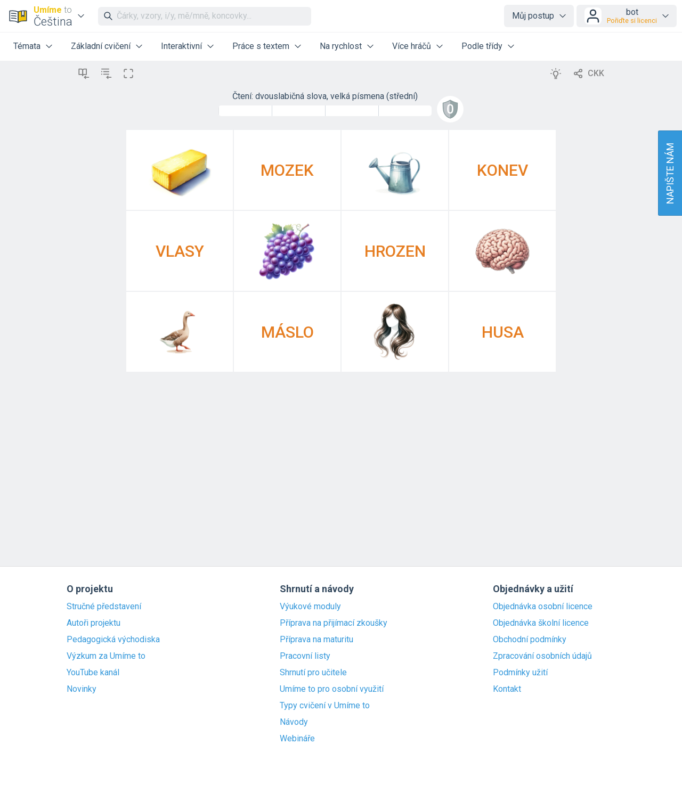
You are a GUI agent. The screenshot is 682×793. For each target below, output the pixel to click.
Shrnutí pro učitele (313, 672)
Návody (294, 722)
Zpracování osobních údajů (542, 656)
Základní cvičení (101, 46)
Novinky (81, 689)
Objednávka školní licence (541, 623)
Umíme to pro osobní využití (332, 689)
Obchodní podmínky (529, 639)
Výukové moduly (310, 606)
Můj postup (533, 16)
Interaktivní (181, 46)
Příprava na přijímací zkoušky (333, 623)
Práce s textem (260, 46)
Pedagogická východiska (113, 639)
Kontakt (507, 689)
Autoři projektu (93, 623)
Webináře (297, 738)
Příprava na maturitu (316, 639)
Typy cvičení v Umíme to (325, 705)
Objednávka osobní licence (542, 606)
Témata (26, 46)
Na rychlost (341, 46)
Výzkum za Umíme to (106, 656)
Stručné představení (104, 606)
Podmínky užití (520, 672)
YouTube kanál (93, 672)
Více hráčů (411, 46)
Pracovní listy (305, 656)
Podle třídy (481, 46)
